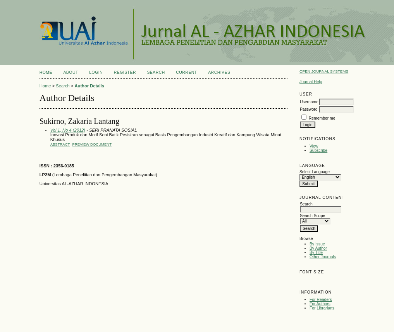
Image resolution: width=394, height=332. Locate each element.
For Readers (321, 299)
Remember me (322, 118)
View (314, 146)
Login (96, 72)
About (70, 72)
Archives (219, 72)
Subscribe (318, 150)
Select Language (314, 172)
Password (309, 109)
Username (309, 102)
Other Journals (323, 257)
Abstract (60, 144)
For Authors (320, 304)
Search (156, 72)
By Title (316, 252)
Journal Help (310, 82)
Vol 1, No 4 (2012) (67, 130)
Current (186, 72)
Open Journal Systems (323, 71)
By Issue (317, 244)
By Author (318, 248)
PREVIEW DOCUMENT (92, 144)
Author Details (89, 85)
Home (46, 72)
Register (125, 72)
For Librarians (322, 308)
